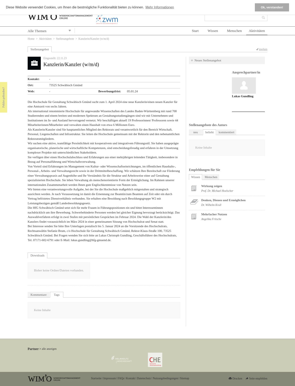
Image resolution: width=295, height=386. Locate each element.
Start (195, 31)
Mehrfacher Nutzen (214, 214)
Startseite (96, 378)
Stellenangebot (40, 49)
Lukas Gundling (242, 96)
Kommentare (39, 294)
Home (31, 38)
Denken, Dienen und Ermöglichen (223, 200)
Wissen (213, 31)
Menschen (234, 31)
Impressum (109, 378)
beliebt (209, 132)
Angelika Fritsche (211, 219)
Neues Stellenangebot (207, 60)
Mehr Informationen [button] (159, 7)
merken (263, 49)
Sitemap (184, 378)
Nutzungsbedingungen (165, 378)
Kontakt (130, 378)
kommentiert (226, 132)
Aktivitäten (257, 31)
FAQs (121, 378)
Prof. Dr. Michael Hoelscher (217, 190)
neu (195, 132)
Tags (57, 294)
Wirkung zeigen (211, 186)
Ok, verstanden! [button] (272, 7)
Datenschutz (144, 378)
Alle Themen (37, 31)
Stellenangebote (65, 38)
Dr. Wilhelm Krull (211, 205)
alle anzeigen (49, 348)
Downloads (37, 255)
